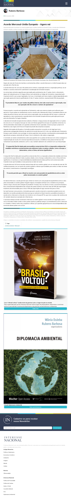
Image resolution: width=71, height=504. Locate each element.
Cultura (5, 466)
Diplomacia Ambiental (9, 494)
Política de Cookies (8, 483)
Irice (5, 491)
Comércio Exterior (9, 225)
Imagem (6, 460)
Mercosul (17, 225)
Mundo (5, 463)
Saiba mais (36, 308)
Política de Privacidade (9, 480)
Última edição (7, 473)
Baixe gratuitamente (35, 407)
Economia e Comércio (9, 455)
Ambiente (6, 457)
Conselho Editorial (8, 489)
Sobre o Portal (7, 486)
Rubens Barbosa (16, 11)
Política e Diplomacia (9, 452)
